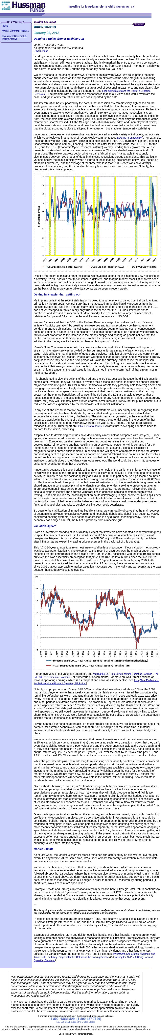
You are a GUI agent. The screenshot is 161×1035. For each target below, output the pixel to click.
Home (5, 25)
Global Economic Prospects (91, 426)
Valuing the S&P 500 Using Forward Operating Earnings (123, 674)
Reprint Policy (41, 50)
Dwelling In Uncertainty (129, 137)
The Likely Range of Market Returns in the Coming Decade (77, 957)
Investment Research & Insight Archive (14, 37)
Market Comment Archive (15, 31)
